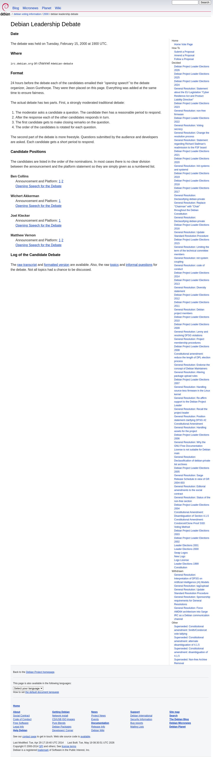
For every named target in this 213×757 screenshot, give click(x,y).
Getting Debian (60, 712)
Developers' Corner (62, 730)
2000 (46, 14)
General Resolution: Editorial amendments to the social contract (189, 490)
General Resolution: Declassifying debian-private (189, 197)
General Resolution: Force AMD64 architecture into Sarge (191, 610)
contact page (29, 736)
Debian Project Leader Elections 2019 (191, 175)
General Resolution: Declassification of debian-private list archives (192, 461)
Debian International (141, 715)
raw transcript (27, 264)
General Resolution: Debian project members (189, 311)
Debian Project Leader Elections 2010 (191, 319)
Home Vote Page (183, 44)
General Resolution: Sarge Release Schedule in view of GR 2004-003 (191, 479)
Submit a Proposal (184, 51)
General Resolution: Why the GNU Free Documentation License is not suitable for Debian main (192, 448)
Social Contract (21, 715)
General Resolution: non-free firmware (190, 112)
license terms (69, 746)
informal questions (139, 264)
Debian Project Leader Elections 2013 (191, 282)
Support (135, 712)
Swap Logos (181, 552)
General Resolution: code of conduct (189, 267)
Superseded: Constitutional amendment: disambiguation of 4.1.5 (191, 652)
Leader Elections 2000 (186, 549)
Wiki (58, 8)
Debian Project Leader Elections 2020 (191, 160)
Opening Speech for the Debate (38, 186)
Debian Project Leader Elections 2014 (191, 274)
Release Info (98, 726)
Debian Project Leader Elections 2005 (191, 470)
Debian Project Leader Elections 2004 (191, 506)
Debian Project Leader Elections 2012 (191, 296)
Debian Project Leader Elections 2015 (191, 241)
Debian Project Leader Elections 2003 (191, 532)
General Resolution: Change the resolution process (191, 134)
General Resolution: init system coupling (191, 260)
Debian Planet (178, 726)
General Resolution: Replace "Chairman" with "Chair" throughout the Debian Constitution (189, 208)
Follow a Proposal (184, 59)
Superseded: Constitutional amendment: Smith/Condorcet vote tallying (190, 630)
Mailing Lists (137, 726)
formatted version (56, 264)
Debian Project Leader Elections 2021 (191, 153)
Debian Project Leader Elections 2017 (191, 190)
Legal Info (18, 726)
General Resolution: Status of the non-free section (192, 499)
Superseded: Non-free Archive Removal (190, 661)
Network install (60, 715)
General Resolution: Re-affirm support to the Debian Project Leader (190, 402)
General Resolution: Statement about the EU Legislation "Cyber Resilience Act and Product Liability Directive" (191, 94)
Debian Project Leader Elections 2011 (191, 304)
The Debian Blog (179, 719)
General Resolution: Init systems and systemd (192, 168)
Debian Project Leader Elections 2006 (191, 436)
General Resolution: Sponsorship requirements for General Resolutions (192, 601)
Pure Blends (58, 723)
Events (95, 719)
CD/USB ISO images (63, 719)
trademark (43, 750)
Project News (98, 715)
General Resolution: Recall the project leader (190, 411)
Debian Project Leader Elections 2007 (191, 381)
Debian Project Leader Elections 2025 (191, 75)
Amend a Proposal (184, 55)
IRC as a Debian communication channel (191, 617)
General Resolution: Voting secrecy (188, 127)
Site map (175, 712)
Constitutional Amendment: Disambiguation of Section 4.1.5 (191, 514)
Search (174, 715)
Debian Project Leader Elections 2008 (191, 348)
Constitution (180, 567)
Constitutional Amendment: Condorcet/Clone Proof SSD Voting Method (189, 523)
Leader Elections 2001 (186, 545)
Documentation (100, 723)
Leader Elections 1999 (186, 563)
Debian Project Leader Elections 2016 (191, 226)
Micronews (30, 8)
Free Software (20, 723)
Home (16, 705)
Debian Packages (61, 726)
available (85, 736)
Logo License (181, 560)
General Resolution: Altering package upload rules (189, 374)
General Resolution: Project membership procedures (189, 341)
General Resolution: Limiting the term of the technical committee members (191, 251)
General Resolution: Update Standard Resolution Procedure (191, 234)
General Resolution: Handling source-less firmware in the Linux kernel (192, 391)
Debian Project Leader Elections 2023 (191, 105)
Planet (46, 8)
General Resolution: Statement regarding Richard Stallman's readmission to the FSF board (191, 144)
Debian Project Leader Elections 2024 (191, 83)
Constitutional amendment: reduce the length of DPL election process (192, 357)
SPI (41, 746)
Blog (15, 8)
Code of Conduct (22, 719)
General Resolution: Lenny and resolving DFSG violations (191, 333)
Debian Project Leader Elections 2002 (191, 540)
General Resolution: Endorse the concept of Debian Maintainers (192, 366)
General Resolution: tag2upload (191, 585)
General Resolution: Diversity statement (190, 289)
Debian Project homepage (40, 672)
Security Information (141, 719)
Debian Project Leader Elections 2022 (191, 120)
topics (114, 264)
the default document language (42, 692)
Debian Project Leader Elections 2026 (191, 68)
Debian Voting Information (27, 14)
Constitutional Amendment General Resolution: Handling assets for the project (190, 427)
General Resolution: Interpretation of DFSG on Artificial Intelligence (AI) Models (191, 578)
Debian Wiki (97, 730)
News (94, 712)
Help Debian (20, 730)
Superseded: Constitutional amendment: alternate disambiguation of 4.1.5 (189, 641)
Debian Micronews (180, 723)
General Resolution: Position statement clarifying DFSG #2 (190, 418)
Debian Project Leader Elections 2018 (191, 182)
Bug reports (136, 723)
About (16, 712)
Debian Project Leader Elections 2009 (191, 326)
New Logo (179, 556)
